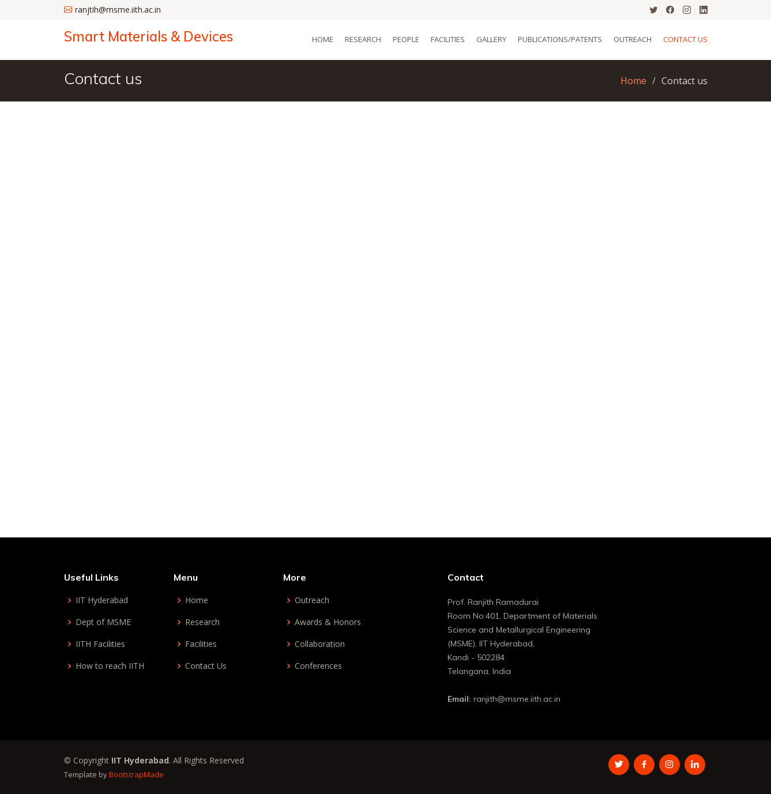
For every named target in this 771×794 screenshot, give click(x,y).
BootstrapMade (136, 774)
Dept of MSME (103, 622)
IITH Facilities (100, 644)
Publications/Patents (560, 39)
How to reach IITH (110, 666)
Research (363, 39)
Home (322, 39)
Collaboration (320, 644)
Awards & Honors (328, 622)
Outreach (633, 39)
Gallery (491, 39)
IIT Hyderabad (102, 600)
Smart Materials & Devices (148, 36)
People (406, 39)
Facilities (201, 644)
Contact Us (685, 39)
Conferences (318, 666)
